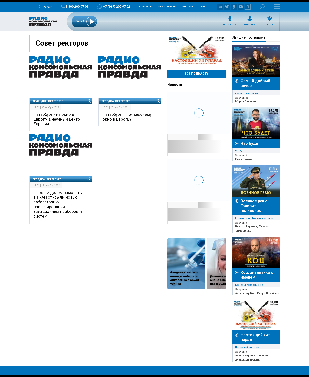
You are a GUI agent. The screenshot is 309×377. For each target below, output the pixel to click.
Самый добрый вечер (246, 93)
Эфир (269, 24)
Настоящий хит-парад (196, 50)
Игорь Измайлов (268, 293)
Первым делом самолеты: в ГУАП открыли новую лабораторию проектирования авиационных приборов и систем (59, 204)
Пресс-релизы (167, 6)
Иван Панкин (243, 159)
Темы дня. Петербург (48, 101)
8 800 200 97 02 (77, 6)
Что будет (250, 143)
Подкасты (229, 24)
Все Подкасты (196, 74)
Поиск (262, 6)
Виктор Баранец (246, 226)
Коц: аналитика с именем (249, 284)
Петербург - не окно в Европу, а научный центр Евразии (57, 119)
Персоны (249, 24)
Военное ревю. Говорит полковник (255, 206)
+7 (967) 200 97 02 (116, 6)
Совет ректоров (61, 43)
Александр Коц (245, 293)
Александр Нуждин (247, 359)
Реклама (188, 6)
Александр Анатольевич (251, 355)
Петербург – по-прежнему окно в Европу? (127, 117)
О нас (203, 6)
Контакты (145, 6)
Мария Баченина (246, 101)
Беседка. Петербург (115, 101)
